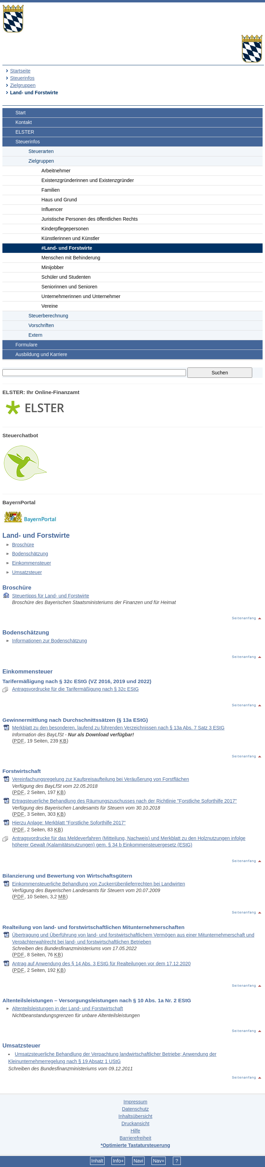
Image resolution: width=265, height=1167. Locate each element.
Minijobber (52, 267)
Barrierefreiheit (135, 1138)
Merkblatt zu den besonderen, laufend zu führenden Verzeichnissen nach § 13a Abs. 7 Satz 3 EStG (118, 727)
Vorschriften (41, 325)
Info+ (118, 1161)
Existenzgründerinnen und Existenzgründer (87, 180)
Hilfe (135, 1130)
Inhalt (97, 1161)
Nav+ (158, 1161)
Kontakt (24, 122)
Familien (50, 190)
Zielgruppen (23, 85)
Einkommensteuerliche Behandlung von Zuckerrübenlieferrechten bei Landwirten (98, 884)
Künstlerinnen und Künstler (70, 238)
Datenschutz (135, 1109)
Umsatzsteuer (27, 572)
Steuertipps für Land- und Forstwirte (50, 596)
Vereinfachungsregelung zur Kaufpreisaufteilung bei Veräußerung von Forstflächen (100, 779)
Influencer (51, 209)
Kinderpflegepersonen (65, 228)
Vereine (49, 306)
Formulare (27, 344)
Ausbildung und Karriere (41, 354)
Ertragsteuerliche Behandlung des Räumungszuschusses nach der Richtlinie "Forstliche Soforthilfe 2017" (124, 801)
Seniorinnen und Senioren (69, 286)
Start (21, 112)
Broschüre (23, 544)
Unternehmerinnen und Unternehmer (80, 296)
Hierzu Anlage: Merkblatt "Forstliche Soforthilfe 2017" (69, 822)
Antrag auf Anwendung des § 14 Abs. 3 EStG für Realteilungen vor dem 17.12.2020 (101, 963)
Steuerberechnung (48, 315)
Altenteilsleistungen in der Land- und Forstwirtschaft (67, 1008)
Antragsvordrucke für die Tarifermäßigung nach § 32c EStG (75, 689)
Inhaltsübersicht (135, 1116)
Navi (138, 1161)
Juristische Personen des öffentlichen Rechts (89, 219)
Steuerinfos (22, 78)
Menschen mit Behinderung (70, 257)
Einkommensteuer (31, 563)
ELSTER (25, 132)
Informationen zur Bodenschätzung (49, 640)
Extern (35, 335)
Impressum (135, 1101)
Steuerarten (40, 151)
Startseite (20, 71)
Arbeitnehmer (55, 170)
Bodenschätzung (30, 553)
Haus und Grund (59, 199)
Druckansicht (135, 1123)
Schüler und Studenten (65, 277)
